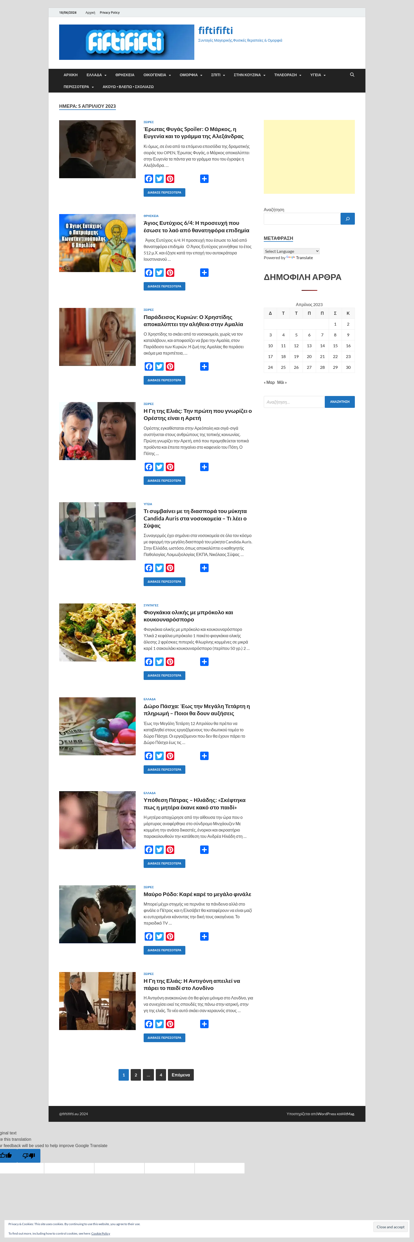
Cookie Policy (100, 1233)
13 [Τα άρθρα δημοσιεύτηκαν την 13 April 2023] (309, 345)
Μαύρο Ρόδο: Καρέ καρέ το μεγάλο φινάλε (197, 894)
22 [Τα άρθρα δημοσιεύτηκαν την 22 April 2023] (335, 356)
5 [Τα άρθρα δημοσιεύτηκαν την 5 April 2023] (296, 334)
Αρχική (90, 13)
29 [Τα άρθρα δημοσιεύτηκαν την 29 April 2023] (335, 367)
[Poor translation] (28, 1156)
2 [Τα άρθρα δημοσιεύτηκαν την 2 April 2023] (348, 323)
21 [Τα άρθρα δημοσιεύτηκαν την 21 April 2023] (322, 356)
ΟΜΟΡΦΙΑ (189, 75)
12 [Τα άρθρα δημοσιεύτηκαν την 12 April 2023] (296, 345)
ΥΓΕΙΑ (315, 75)
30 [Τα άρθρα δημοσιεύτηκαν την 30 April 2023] (348, 367)
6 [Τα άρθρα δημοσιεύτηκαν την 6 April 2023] (309, 334)
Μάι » (282, 382)
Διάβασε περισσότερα (162, 191)
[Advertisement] (309, 157)
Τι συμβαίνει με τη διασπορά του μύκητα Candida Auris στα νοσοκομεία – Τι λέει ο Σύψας (195, 518)
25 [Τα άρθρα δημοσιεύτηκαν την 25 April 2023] (283, 367)
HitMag (348, 1113)
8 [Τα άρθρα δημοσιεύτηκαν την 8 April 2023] (335, 334)
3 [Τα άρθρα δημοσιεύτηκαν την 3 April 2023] (270, 334)
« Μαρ (269, 382)
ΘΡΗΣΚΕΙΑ (124, 75)
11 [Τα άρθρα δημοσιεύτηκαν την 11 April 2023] (283, 345)
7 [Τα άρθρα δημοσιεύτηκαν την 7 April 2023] (322, 334)
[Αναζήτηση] (348, 219)
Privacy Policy (110, 13)
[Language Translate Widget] (292, 251)
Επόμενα (181, 1074)
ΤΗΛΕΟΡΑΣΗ (285, 75)
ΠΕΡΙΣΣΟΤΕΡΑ (76, 87)
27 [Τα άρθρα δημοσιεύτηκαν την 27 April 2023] (309, 367)
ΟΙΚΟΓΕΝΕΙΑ (154, 75)
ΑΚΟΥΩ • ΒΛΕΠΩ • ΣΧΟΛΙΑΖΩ (128, 87)
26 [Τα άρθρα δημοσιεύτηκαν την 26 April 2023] (296, 367)
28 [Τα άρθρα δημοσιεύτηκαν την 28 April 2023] (322, 367)
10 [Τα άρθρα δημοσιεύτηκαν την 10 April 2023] (270, 345)
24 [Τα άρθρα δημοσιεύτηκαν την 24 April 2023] (270, 367)
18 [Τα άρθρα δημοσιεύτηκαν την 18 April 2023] (283, 356)
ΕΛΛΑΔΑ (94, 75)
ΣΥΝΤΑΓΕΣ (151, 605)
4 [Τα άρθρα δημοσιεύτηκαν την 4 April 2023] (283, 334)
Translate (299, 257)
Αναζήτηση (274, 209)
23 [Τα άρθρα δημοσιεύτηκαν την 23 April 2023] (348, 356)
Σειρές (149, 122)
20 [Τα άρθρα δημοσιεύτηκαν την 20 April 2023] (309, 356)
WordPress (327, 1113)
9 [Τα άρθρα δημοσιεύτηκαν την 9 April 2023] (348, 334)
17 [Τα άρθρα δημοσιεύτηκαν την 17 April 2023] (270, 356)
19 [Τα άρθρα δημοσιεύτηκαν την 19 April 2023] (296, 356)
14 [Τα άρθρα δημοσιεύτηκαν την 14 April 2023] (322, 345)
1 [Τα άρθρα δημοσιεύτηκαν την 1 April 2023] (335, 323)
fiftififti (215, 30)
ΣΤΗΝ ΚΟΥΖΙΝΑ (247, 75)
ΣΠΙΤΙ (215, 75)
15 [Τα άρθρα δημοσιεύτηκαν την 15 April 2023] (335, 345)
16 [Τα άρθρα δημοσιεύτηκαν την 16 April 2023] (348, 345)
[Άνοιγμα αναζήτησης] (352, 75)
